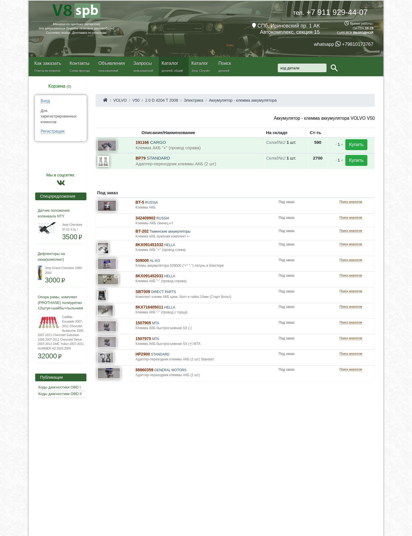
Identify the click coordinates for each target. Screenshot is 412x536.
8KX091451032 (149, 244)
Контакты (79, 63)
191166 (142, 142)
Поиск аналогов (351, 201)
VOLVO (120, 100)
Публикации (50, 377)
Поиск (224, 63)
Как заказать (47, 63)
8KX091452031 (149, 276)
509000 (142, 260)
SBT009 (142, 291)
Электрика (193, 100)
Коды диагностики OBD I (59, 387)
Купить (356, 144)
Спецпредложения (56, 196)
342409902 (145, 218)
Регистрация (53, 131)
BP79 (141, 158)
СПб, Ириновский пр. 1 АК (286, 26)
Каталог (170, 63)
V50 (136, 100)
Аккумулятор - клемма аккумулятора (243, 100)
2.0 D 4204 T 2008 (161, 100)
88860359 (144, 370)
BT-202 (141, 231)
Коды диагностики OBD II (60, 394)
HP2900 (142, 354)
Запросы (142, 63)
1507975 (143, 338)
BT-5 (139, 202)
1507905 (143, 323)
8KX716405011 (149, 307)
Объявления (111, 63)
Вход (45, 101)
